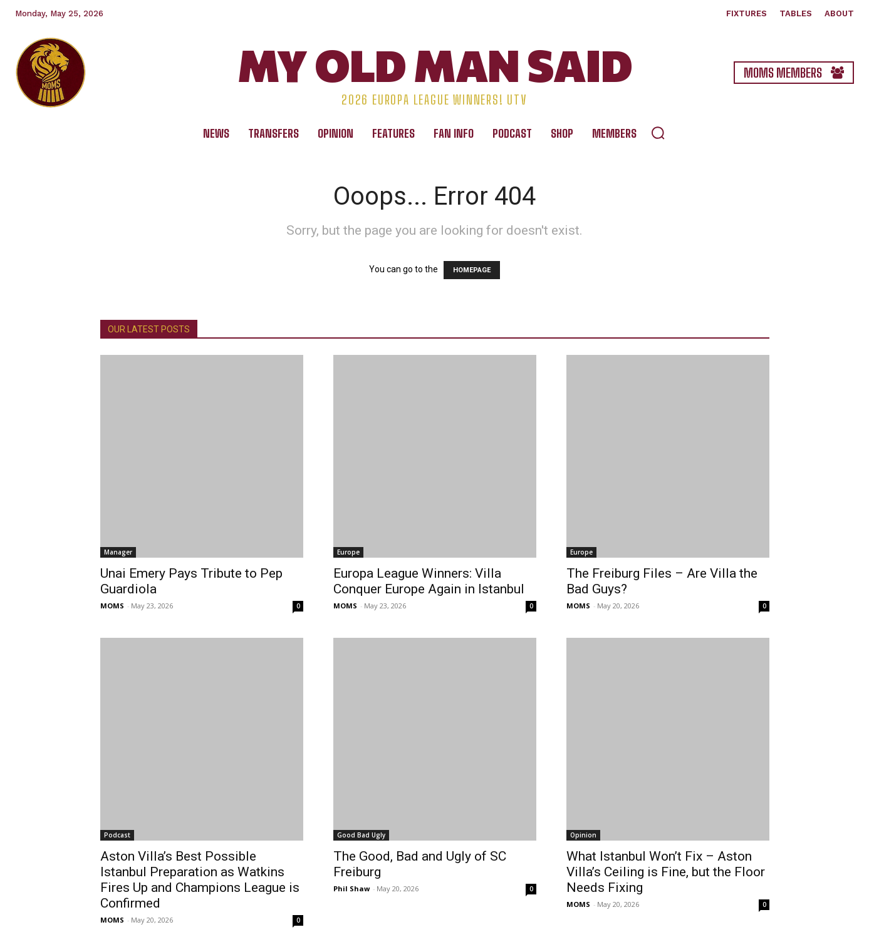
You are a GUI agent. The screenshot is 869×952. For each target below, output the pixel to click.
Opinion (583, 835)
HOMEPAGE (472, 270)
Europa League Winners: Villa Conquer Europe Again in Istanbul (428, 581)
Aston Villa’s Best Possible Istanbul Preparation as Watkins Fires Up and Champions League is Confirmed (199, 880)
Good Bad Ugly (361, 835)
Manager (118, 552)
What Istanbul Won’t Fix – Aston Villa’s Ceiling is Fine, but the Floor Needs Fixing (665, 872)
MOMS (112, 605)
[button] (658, 133)
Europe (348, 552)
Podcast (117, 835)
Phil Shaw (351, 888)
